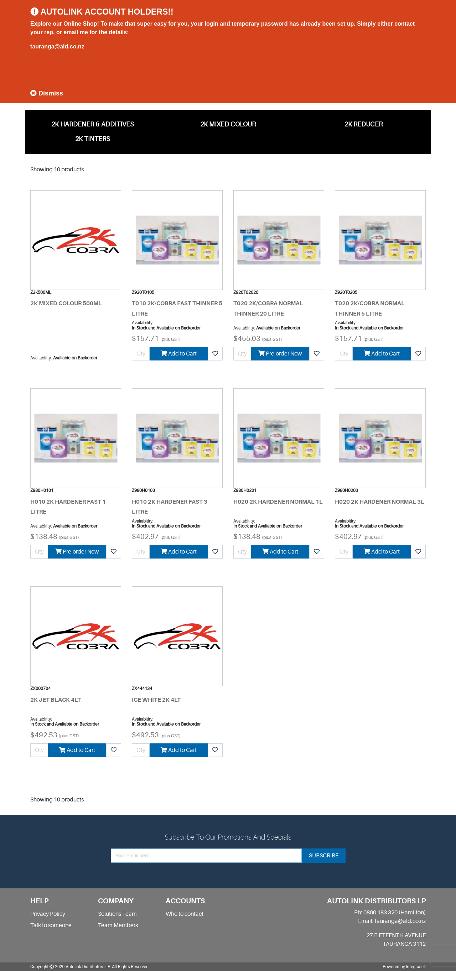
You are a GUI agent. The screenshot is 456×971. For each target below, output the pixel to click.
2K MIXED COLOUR (228, 124)
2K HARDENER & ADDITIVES (92, 124)
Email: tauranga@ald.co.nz (392, 921)
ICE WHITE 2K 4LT (156, 700)
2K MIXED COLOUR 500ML (66, 303)
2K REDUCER (363, 124)
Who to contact (184, 914)
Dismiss (46, 93)
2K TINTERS (92, 138)
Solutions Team (117, 914)
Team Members (118, 925)
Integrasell (416, 966)
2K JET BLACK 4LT (55, 700)
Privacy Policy (47, 914)
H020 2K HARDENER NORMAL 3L (379, 502)
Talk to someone (51, 925)
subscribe (323, 855)
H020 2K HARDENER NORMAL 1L (278, 502)
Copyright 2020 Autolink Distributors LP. (70, 966)
